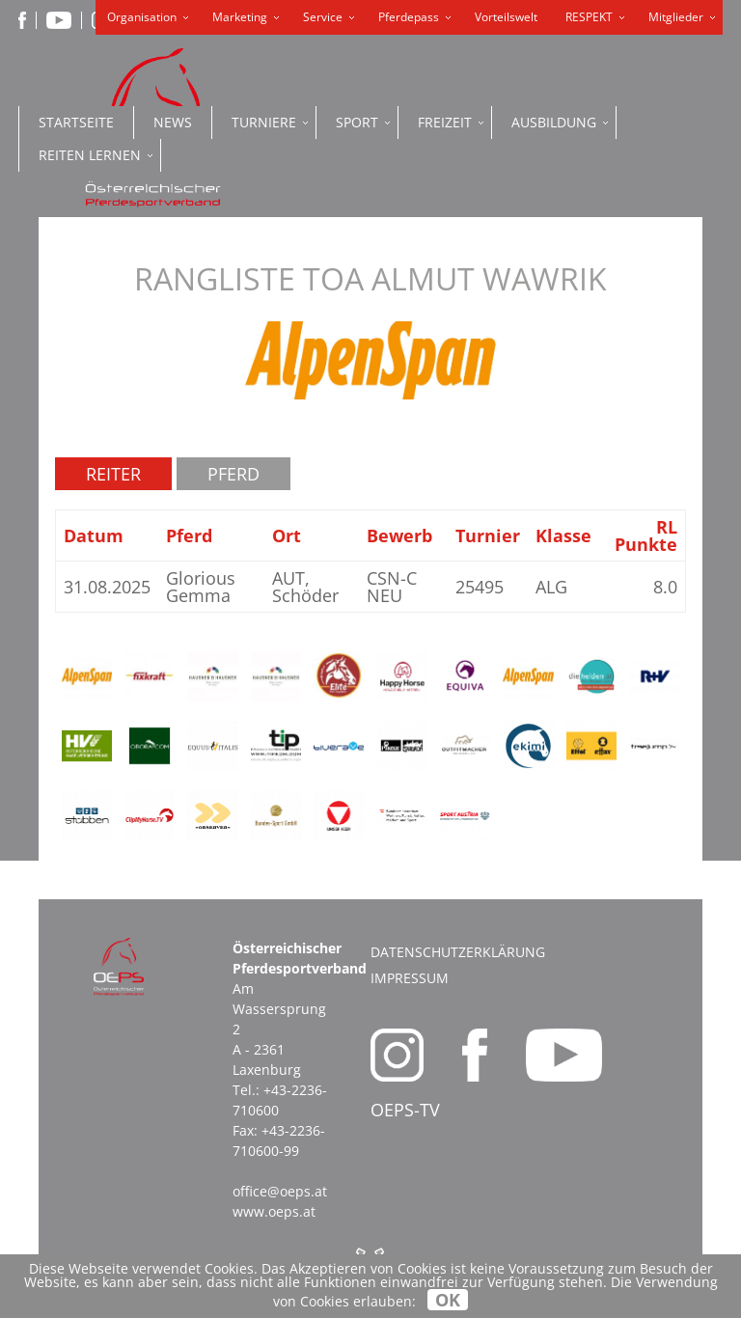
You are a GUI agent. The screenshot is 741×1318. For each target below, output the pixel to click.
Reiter (113, 473)
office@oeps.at (280, 1191)
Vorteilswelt (506, 17)
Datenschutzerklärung (457, 952)
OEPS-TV (405, 1109)
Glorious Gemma (200, 586)
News (172, 122)
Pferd (233, 473)
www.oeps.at (274, 1211)
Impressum (409, 978)
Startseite (76, 122)
